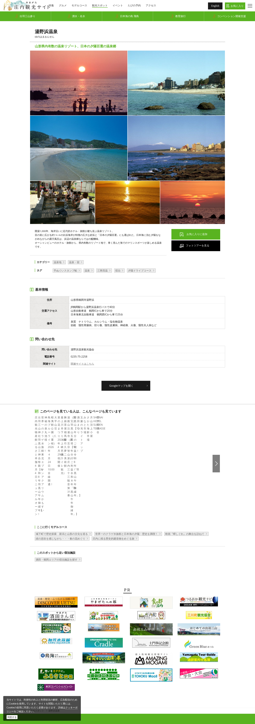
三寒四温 (102, 270)
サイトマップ (155, 669)
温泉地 (57, 262)
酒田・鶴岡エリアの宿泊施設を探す (56, 499)
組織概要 (89, 669)
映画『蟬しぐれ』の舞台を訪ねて (184, 474)
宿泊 (117, 270)
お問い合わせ (190, 669)
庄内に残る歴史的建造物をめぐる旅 (113, 478)
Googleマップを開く (121, 385)
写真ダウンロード (70, 669)
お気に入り (237, 6)
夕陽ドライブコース (139, 270)
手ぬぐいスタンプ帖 (65, 270)
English (215, 5)
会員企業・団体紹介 (109, 669)
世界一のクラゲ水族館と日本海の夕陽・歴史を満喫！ (126, 474)
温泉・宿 (74, 262)
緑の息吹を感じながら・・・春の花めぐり (60, 478)
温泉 (87, 270)
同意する (12, 717)
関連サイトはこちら (82, 363)
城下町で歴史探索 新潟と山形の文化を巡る (62, 474)
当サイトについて (134, 669)
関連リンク (173, 669)
